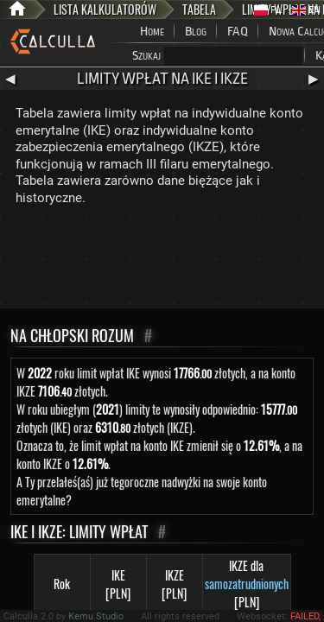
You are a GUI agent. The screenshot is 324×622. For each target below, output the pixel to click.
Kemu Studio (96, 616)
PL (268, 10)
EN (306, 10)
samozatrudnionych (247, 583)
